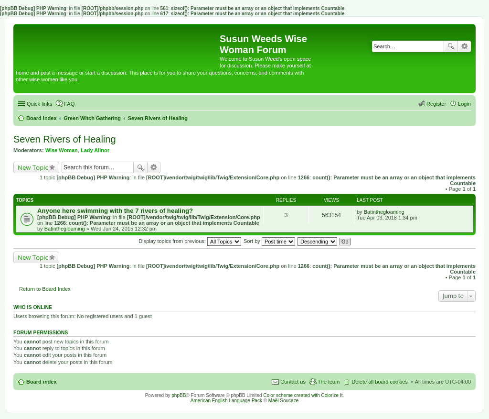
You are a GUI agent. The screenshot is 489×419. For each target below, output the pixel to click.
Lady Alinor (95, 150)
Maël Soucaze (283, 400)
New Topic (33, 167)
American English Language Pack (226, 400)
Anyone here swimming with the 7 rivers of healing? (115, 210)
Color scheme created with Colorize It (302, 395)
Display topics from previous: (189, 241)
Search (451, 46)
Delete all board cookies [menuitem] (379, 382)
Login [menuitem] (464, 104)
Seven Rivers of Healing (64, 139)
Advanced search (464, 46)
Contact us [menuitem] (293, 382)
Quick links (39, 104)
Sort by (269, 241)
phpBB (178, 395)
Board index (41, 382)
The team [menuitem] (329, 382)
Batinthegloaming (64, 229)
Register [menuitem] (436, 104)
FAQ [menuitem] (69, 104)
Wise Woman (61, 150)
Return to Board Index (45, 289)
